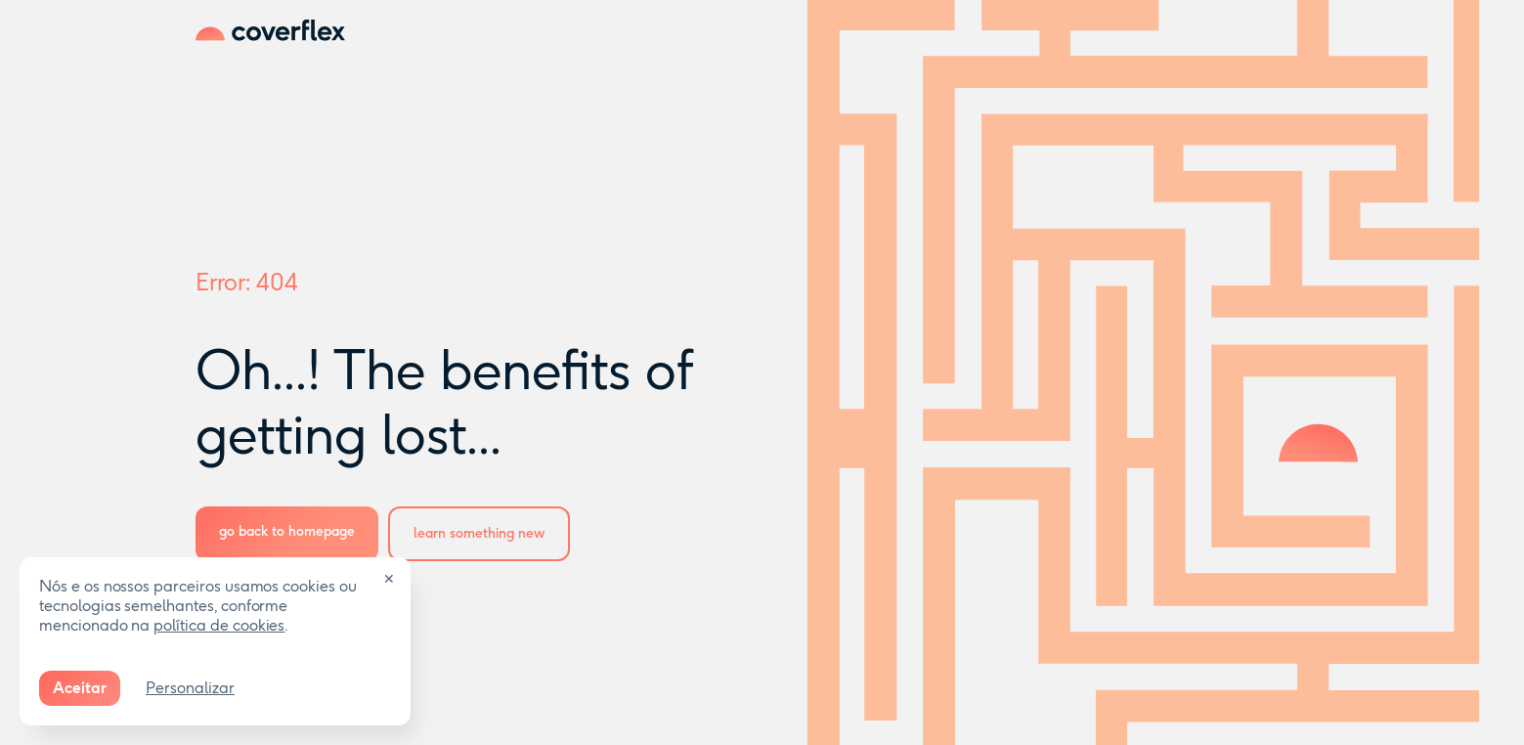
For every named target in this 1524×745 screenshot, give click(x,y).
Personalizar (190, 688)
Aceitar (80, 688)
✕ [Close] (389, 579)
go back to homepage (287, 531)
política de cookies (218, 625)
